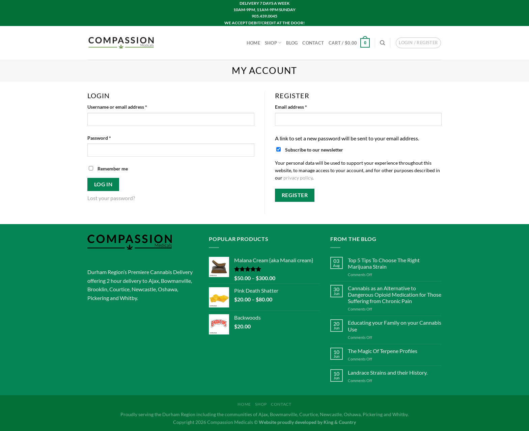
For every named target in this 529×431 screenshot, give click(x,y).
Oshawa (167, 289)
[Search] (382, 42)
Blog (292, 43)
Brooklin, (97, 289)
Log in (103, 184)
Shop (273, 42)
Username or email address (126, 106)
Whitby (128, 298)
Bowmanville (176, 280)
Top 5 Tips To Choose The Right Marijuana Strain (384, 263)
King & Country (340, 422)
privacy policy (297, 178)
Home (253, 43)
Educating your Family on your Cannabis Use (394, 325)
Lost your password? (111, 198)
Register (295, 195)
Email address (300, 106)
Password (108, 137)
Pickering (98, 298)
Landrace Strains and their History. (387, 372)
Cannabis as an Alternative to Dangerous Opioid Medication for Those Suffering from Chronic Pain (394, 294)
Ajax (153, 280)
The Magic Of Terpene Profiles (382, 351)
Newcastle (144, 289)
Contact (313, 43)
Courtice (119, 289)
